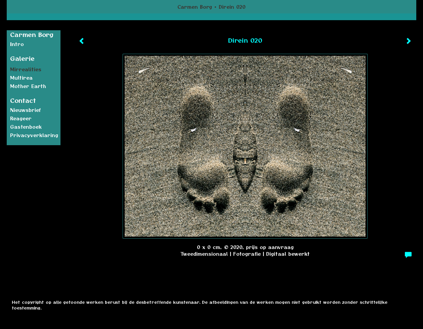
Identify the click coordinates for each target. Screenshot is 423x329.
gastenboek (26, 126)
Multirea (21, 77)
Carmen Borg (194, 6)
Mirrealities (25, 69)
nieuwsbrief (25, 110)
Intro (17, 44)
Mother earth (28, 86)
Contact (23, 100)
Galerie (22, 58)
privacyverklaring (34, 135)
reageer (21, 118)
